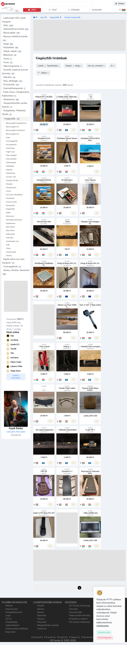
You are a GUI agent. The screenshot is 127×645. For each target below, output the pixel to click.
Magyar (74, 637)
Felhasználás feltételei (16, 628)
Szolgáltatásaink (13, 612)
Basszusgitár (11, 32)
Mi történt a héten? (78, 618)
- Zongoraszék (9, 252)
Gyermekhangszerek (14, 88)
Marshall (41, 615)
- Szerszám (8, 237)
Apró (42, 17)
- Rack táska (8, 230)
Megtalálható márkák (48, 625)
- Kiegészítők (9, 209)
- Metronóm (8, 216)
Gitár (8, 25)
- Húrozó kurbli (10, 202)
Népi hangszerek (12, 66)
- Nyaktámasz (9, 223)
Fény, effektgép (13, 81)
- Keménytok (9, 205)
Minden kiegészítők (72, 17)
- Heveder (8, 184)
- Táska (7, 248)
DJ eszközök (11, 84)
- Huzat (7, 191)
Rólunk (8, 605)
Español (50, 637)
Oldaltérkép (11, 622)
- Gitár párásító (9, 159)
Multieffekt (11, 47)
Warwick (41, 622)
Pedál (8, 44)
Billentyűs (10, 55)
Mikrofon (9, 77)
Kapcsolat (10, 631)
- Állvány (7, 255)
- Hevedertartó (9, 187)
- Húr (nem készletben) (13, 194)
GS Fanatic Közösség (79, 605)
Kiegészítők (12, 118)
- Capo (6, 137)
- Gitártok (7, 169)
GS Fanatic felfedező (79, 622)
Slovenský (88, 637)
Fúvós (8, 62)
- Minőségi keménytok (12, 219)
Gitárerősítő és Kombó (16, 29)
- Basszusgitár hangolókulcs (15, 123)
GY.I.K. (8, 618)
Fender (40, 605)
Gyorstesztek (75, 612)
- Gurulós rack (9, 176)
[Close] (104, 632)
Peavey (41, 618)
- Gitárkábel (8, 166)
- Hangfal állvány (10, 180)
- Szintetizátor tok (11, 241)
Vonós (7, 58)
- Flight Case (9, 151)
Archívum (42, 628)
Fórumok (73, 608)
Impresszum (11, 608)
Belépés (119, 4)
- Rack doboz (9, 227)
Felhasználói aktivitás (79, 615)
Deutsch (37, 637)
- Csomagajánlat (10, 141)
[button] (117, 10)
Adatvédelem (12, 625)
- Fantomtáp (9, 148)
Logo (8, 615)
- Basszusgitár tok (11, 134)
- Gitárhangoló (9, 162)
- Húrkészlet (8, 198)
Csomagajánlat (12, 266)
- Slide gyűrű (9, 234)
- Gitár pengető (10, 155)
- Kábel (6, 212)
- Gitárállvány (9, 173)
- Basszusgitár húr (11, 126)
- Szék (6, 244)
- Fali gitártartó (9, 144)
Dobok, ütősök (12, 51)
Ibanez (40, 612)
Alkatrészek (11, 99)
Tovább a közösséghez (15, 376)
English (62, 637)
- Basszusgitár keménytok (14, 130)
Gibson (40, 608)
